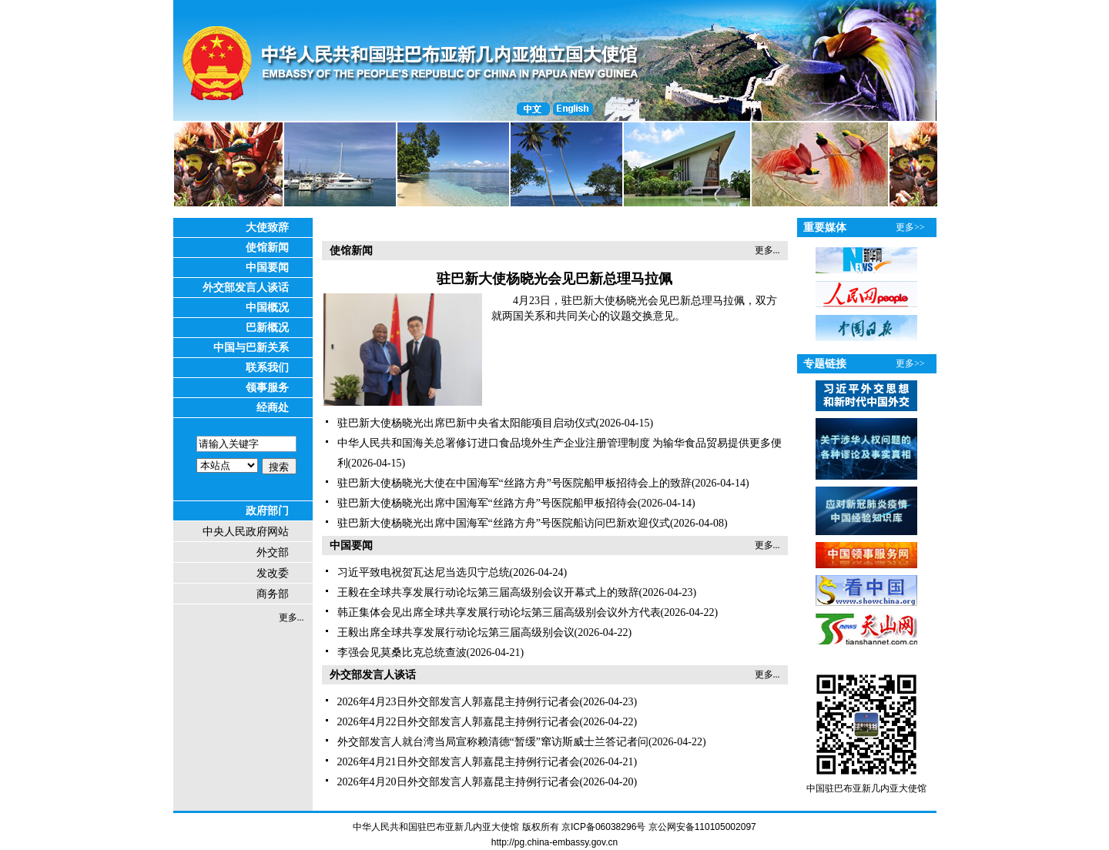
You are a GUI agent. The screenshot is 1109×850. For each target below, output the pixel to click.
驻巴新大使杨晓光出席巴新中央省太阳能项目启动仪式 (466, 423)
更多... (291, 617)
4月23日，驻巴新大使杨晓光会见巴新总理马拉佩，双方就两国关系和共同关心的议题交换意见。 (634, 308)
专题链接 (824, 364)
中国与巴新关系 (251, 347)
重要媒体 (824, 227)
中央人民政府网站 (246, 531)
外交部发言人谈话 (246, 287)
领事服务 (267, 387)
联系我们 (267, 367)
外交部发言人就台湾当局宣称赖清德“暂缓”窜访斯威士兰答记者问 (492, 742)
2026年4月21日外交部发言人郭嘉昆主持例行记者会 (458, 762)
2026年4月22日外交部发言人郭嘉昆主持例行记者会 (458, 722)
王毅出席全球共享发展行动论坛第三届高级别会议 (456, 632)
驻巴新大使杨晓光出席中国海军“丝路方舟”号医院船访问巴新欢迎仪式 (503, 523)
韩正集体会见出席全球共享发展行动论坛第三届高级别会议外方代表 (499, 612)
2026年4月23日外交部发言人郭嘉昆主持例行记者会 (458, 702)
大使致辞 (267, 227)
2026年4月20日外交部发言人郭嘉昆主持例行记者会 (458, 782)
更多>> (910, 227)
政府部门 (267, 511)
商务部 (272, 594)
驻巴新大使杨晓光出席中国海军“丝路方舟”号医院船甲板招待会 (487, 503)
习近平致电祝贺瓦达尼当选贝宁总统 (423, 572)
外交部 (272, 552)
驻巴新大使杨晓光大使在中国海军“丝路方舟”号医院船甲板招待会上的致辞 (514, 483)
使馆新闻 (267, 247)
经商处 (272, 407)
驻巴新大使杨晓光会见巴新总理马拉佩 (554, 278)
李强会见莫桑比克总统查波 (402, 652)
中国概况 (267, 307)
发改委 (272, 573)
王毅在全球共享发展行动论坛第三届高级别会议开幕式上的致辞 (488, 592)
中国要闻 (267, 267)
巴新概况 (267, 327)
